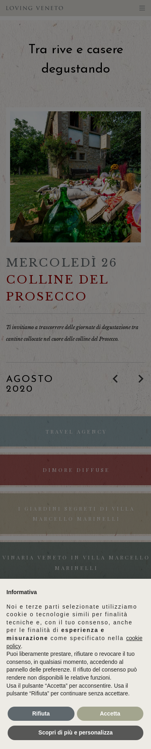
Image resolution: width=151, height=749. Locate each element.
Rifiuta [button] (41, 713)
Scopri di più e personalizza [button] (75, 732)
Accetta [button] (110, 713)
